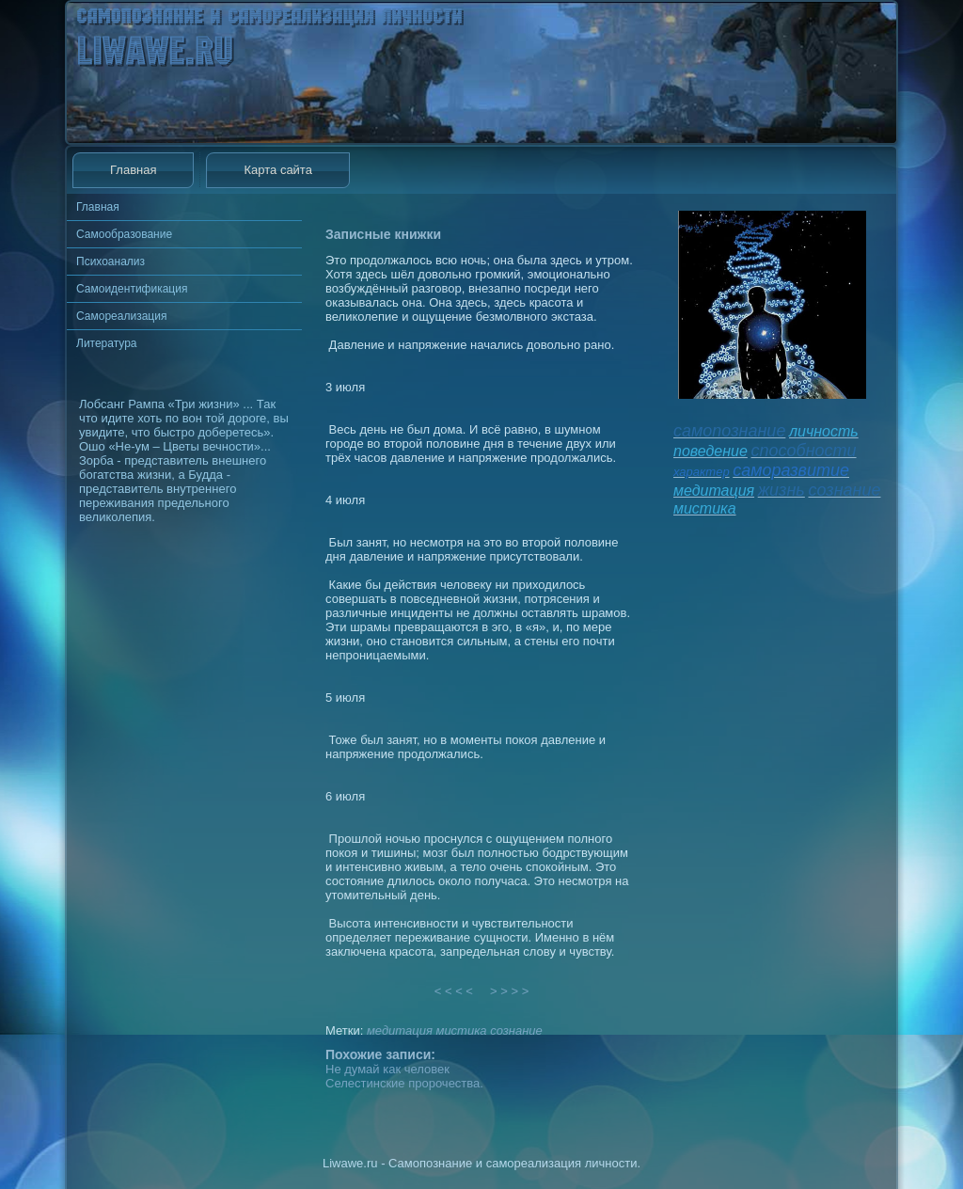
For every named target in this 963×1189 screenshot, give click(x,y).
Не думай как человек (387, 1069)
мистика (460, 1030)
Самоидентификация (131, 288)
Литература (106, 343)
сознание (516, 1030)
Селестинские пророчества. (404, 1083)
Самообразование (124, 234)
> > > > (509, 991)
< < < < (454, 991)
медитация (400, 1030)
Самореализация (121, 316)
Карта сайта (277, 170)
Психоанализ (110, 261)
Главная (133, 170)
